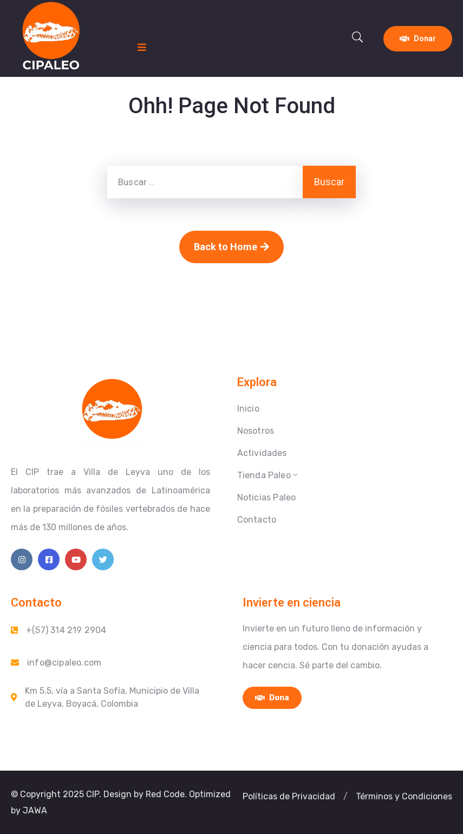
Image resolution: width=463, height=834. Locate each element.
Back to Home (231, 246)
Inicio (248, 408)
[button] (289, 797)
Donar (418, 38)
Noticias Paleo (266, 497)
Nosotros (256, 431)
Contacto (257, 519)
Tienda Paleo (268, 475)
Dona (272, 697)
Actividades (262, 453)
